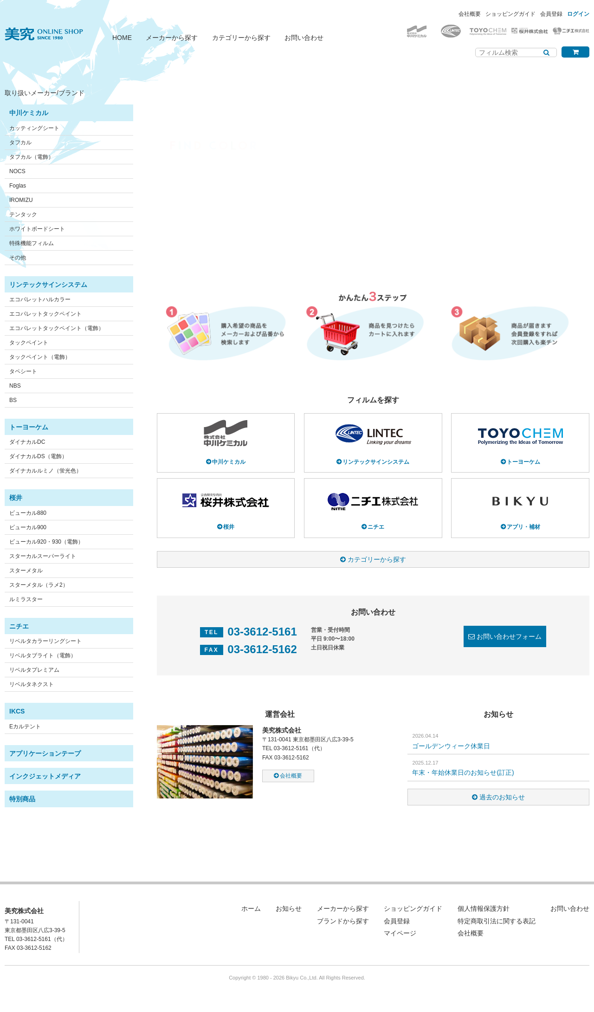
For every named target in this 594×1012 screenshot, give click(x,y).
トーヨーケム (28, 427)
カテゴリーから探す (241, 37)
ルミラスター (26, 599)
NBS (15, 386)
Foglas (17, 185)
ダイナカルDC (27, 442)
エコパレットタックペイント (45, 314)
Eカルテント (25, 726)
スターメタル (26, 570)
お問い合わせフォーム (509, 636)
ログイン (578, 14)
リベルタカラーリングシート (45, 641)
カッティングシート (34, 128)
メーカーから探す (172, 37)
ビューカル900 (27, 527)
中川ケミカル (28, 113)
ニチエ (19, 626)
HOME (122, 37)
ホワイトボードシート (37, 229)
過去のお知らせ (502, 797)
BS (13, 400)
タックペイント (28, 342)
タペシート (23, 371)
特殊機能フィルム (31, 243)
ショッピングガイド (510, 14)
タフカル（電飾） (31, 157)
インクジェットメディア (45, 776)
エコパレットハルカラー (40, 299)
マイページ (400, 933)
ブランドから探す (343, 921)
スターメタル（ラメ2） (38, 585)
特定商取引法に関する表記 (497, 921)
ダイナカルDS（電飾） (38, 456)
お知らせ (289, 908)
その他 (17, 257)
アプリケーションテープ (45, 753)
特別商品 (22, 799)
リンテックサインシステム (48, 284)
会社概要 (469, 14)
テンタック (23, 214)
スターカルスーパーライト (42, 556)
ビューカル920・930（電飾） (46, 541)
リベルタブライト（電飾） (42, 655)
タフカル (20, 142)
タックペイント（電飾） (40, 357)
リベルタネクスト (31, 684)
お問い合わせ (303, 37)
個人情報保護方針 (484, 908)
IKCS (17, 711)
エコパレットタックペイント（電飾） (56, 328)
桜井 (15, 497)
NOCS (17, 171)
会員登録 (551, 14)
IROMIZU (21, 200)
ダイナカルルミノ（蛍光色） (45, 470)
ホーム (251, 908)
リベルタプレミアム (34, 670)
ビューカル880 (27, 513)
